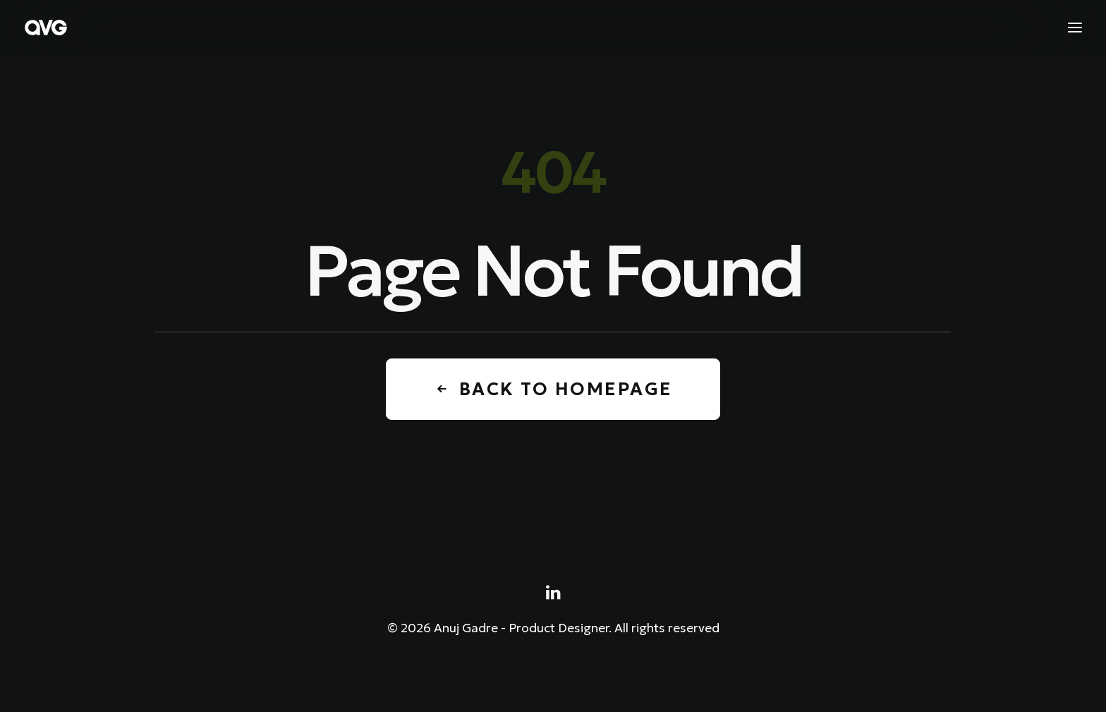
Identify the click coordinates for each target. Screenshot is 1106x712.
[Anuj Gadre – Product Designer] (46, 27)
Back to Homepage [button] (553, 389)
